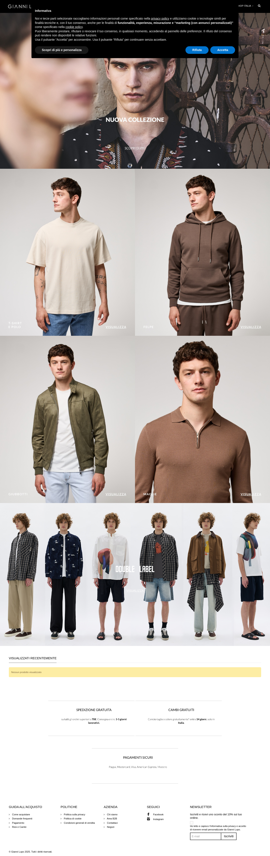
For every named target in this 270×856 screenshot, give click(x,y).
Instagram (158, 819)
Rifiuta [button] (197, 50)
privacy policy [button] (160, 18)
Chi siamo (112, 814)
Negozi (110, 827)
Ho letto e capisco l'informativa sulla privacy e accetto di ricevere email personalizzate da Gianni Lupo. (218, 828)
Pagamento (17, 823)
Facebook (158, 814)
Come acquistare (20, 814)
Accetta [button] (222, 50)
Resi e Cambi (18, 827)
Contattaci (112, 823)
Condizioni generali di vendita (79, 823)
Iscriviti (229, 836)
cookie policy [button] (74, 27)
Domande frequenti (21, 818)
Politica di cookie (72, 818)
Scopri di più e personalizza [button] (62, 50)
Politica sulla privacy (74, 814)
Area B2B (111, 818)
